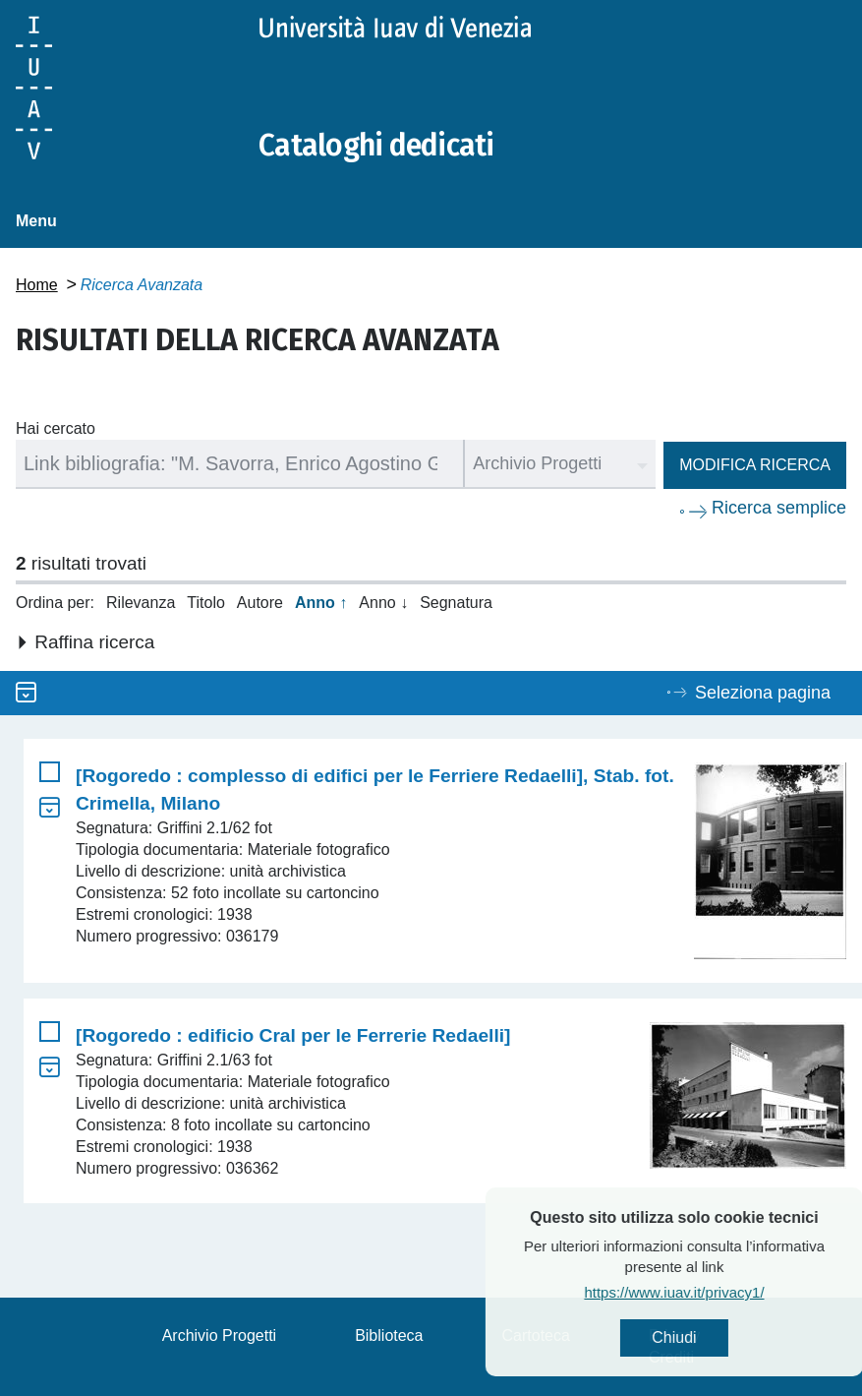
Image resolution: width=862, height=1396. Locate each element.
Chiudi (716, 1337)
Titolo (206, 602)
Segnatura (456, 602)
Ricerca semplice (779, 507)
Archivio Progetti (219, 1335)
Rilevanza (140, 602)
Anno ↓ (383, 602)
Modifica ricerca (755, 464)
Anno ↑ (321, 602)
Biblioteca (389, 1335)
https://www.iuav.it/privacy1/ (716, 1292)
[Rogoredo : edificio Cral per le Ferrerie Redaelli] (293, 1035)
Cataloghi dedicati (376, 145)
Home (37, 284)
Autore (260, 602)
